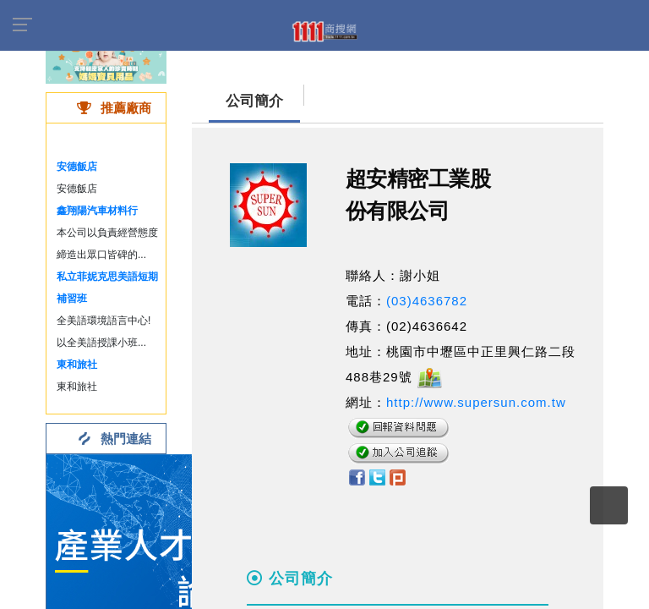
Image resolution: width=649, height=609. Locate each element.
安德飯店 (77, 167)
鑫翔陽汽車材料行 (97, 211)
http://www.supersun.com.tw (476, 402)
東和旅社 (77, 364)
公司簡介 (254, 101)
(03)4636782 (426, 301)
